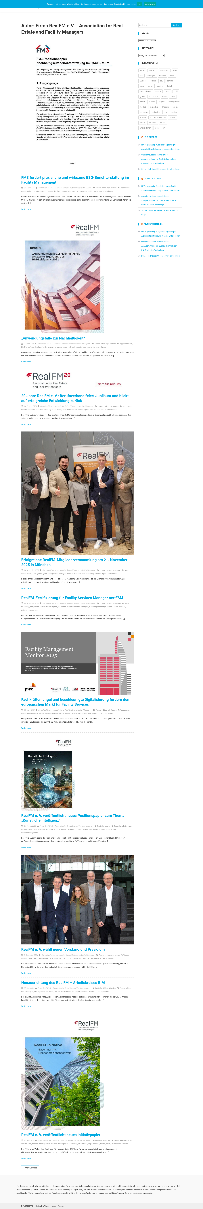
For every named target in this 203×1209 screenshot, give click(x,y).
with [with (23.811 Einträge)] (157, 128)
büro (131, 1140)
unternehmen (108, 191)
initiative (54, 1144)
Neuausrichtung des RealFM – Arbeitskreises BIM (63, 982)
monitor (70, 574)
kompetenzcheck (73, 607)
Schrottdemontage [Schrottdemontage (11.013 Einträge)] (158, 117)
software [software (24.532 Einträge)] (152, 123)
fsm (34, 574)
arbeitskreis (124, 1140)
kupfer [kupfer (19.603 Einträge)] (161, 102)
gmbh (45, 574)
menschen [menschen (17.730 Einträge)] (154, 107)
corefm (24, 410)
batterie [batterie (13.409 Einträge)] (162, 76)
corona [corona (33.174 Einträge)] (170, 81)
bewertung (25, 607)
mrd (82, 713)
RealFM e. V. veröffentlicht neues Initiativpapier (60, 1135)
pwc (83, 574)
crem (37, 410)
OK (140, 4)
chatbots (123, 826)
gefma (50, 347)
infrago (64, 958)
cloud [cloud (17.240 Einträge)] (153, 81)
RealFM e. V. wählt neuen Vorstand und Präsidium (63, 949)
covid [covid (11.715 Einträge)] (142, 86)
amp (128, 188)
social (96, 191)
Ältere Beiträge (31, 1168)
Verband (35, 610)
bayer (30, 958)
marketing (72, 829)
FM (56, 991)
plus (85, 713)
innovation (62, 607)
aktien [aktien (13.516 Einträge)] (142, 70)
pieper (77, 991)
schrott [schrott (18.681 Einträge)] (143, 117)
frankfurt (52, 958)
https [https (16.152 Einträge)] (164, 96)
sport (104, 574)
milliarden (76, 713)
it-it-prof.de (150, 137)
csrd (34, 347)
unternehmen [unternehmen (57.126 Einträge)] (145, 128)
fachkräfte (44, 607)
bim (130, 344)
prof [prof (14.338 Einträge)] (165, 112)
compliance (34, 607)
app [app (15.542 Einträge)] (141, 76)
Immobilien (56, 713)
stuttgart (111, 958)
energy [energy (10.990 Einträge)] (158, 91)
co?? (34, 191)
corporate (31, 410)
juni (62, 991)
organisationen (93, 1144)
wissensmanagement (29, 833)
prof (95, 410)
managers (62, 574)
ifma (64, 410)
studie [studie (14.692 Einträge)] (162, 123)
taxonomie (91, 347)
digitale (34, 991)
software (102, 829)
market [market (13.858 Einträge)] (143, 107)
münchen (77, 574)
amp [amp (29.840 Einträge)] (175, 70)
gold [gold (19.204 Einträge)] (176, 91)
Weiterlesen (26, 209)
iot (59, 991)
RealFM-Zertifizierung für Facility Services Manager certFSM (72, 598)
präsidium (84, 991)
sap (92, 574)
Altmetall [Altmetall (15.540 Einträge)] (152, 70)
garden (39, 574)
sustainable (81, 347)
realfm (90, 191)
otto (73, 191)
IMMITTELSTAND (152, 178)
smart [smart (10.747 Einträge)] (142, 123)
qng (65, 347)
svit (100, 191)
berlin (35, 958)
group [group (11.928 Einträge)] (142, 96)
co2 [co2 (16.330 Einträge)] (161, 81)
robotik (97, 991)
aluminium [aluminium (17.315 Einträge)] (164, 70)
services (122, 607)
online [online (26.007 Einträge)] (175, 107)
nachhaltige (101, 607)
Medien (107, 826)
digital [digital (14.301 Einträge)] (169, 86)
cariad (40, 958)
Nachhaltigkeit (83, 410)
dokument (33, 829)
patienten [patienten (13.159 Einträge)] (156, 112)
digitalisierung (41, 191)
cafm (29, 191)
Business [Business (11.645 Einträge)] (143, 81)
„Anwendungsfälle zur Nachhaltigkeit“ (53, 338)
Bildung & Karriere (110, 188)
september (105, 991)
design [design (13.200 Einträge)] (160, 86)
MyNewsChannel (153, 224)
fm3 (58, 191)
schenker (103, 958)
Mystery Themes (58, 1206)
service (115, 607)
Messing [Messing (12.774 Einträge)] (165, 107)
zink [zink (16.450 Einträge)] (164, 128)
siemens (98, 574)
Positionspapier (81, 191)
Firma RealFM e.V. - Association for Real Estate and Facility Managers (64, 188)
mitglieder (92, 607)
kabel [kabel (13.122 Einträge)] (173, 96)
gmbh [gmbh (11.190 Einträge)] (167, 91)
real (69, 347)
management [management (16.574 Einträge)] (174, 102)
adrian (128, 988)
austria (23, 191)
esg (49, 191)
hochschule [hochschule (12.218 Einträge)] (153, 96)
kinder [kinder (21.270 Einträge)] (142, 102)
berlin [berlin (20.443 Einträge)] (172, 76)
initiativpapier (63, 1144)
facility (53, 191)
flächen (35, 1144)
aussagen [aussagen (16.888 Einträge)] (151, 76)
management (66, 191)
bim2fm (24, 347)
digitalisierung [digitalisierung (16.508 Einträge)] (146, 91)
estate (38, 347)
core (130, 406)
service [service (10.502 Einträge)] (172, 117)
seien (108, 1144)
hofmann (48, 713)
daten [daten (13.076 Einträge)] (150, 86)
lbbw (69, 958)
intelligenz (53, 829)
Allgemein (106, 1140)
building (28, 991)
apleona (24, 958)
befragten (31, 713)
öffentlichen (82, 1144)
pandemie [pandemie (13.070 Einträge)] (144, 112)
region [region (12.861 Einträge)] (174, 112)
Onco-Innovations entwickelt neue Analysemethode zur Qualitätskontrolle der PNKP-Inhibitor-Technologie (159, 159)
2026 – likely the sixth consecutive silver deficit (160, 169)
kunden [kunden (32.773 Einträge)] (152, 102)
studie (100, 713)
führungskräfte (44, 1144)
